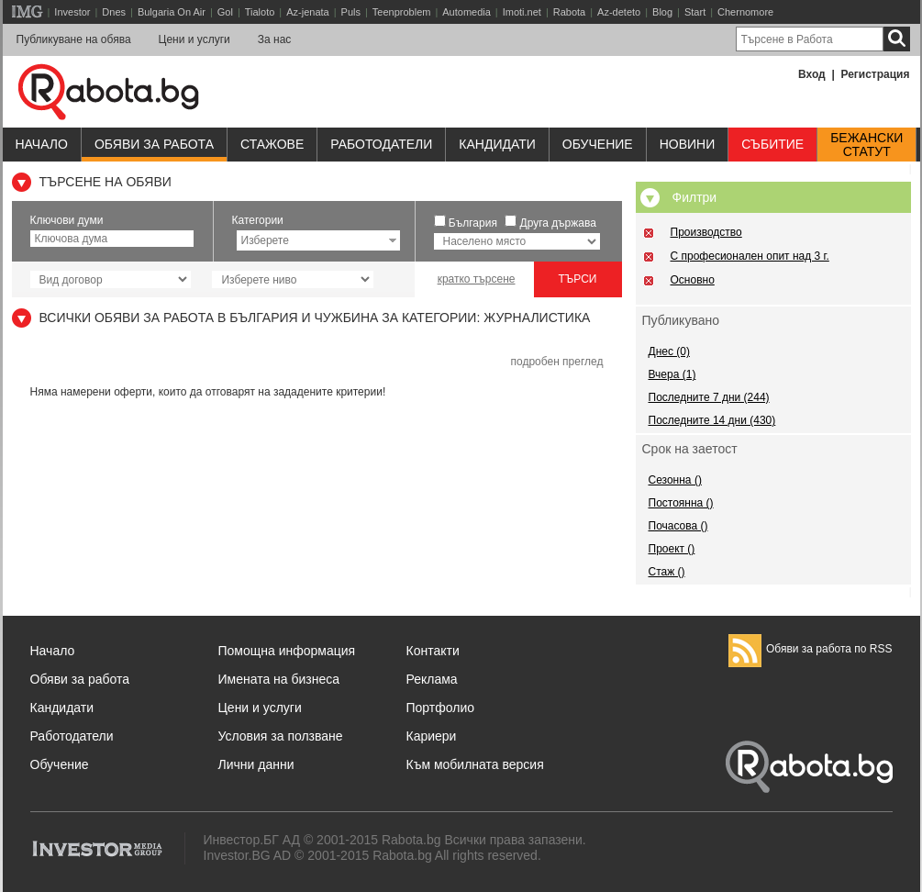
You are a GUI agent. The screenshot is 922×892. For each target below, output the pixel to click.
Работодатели (381, 144)
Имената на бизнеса (279, 679)
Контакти (433, 650)
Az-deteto (618, 11)
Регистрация (874, 74)
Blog (662, 11)
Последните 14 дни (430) (712, 420)
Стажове (272, 144)
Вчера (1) (672, 374)
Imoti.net (522, 11)
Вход (812, 74)
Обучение (59, 764)
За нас (275, 39)
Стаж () (667, 571)
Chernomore (745, 11)
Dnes (114, 11)
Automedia (466, 11)
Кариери (431, 736)
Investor (72, 11)
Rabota (569, 11)
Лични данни (256, 764)
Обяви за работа (154, 144)
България (473, 223)
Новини (688, 144)
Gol (225, 11)
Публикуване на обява (74, 39)
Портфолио (440, 707)
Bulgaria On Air (172, 11)
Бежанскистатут (866, 145)
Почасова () (678, 525)
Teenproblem (401, 11)
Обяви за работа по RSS (810, 648)
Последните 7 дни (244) (709, 397)
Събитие (772, 144)
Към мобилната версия (475, 764)
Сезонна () (675, 479)
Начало (42, 144)
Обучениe (597, 144)
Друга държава (558, 223)
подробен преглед (556, 361)
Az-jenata (307, 11)
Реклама (432, 679)
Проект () (672, 548)
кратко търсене (477, 279)
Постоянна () (681, 502)
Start (694, 11)
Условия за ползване (280, 736)
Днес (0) (669, 351)
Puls (351, 11)
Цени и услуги (194, 39)
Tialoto (260, 11)
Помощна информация (287, 650)
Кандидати (497, 144)
